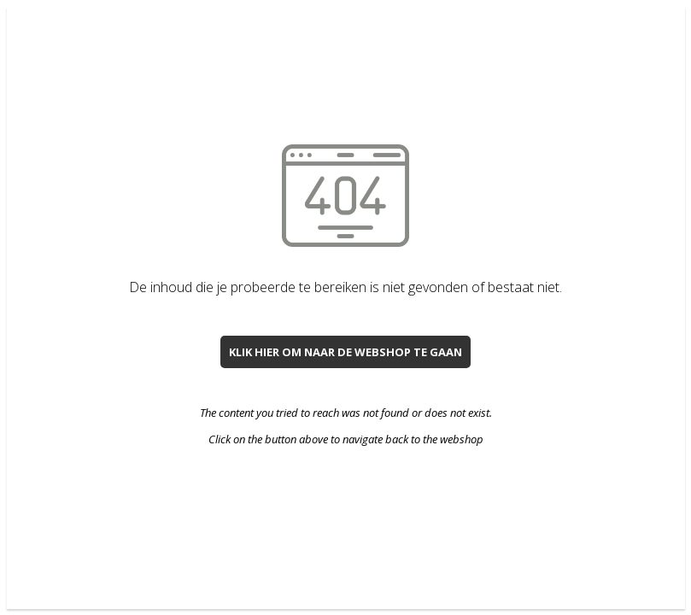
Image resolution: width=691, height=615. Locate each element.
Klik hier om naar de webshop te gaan (345, 352)
